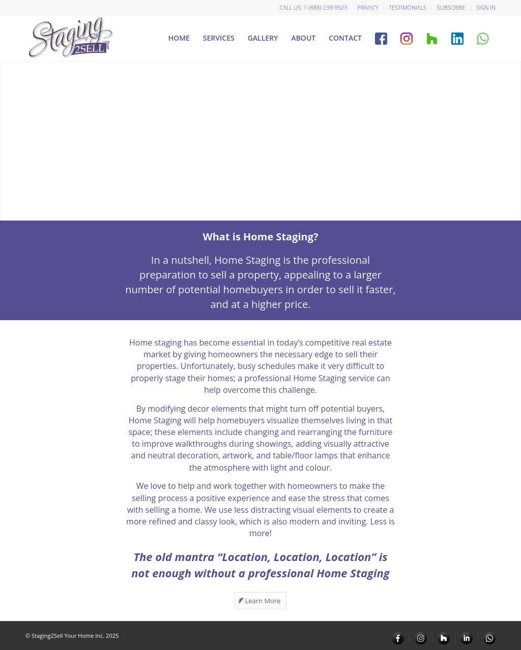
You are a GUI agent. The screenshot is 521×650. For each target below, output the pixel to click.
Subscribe (451, 7)
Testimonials (407, 7)
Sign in (486, 7)
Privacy (367, 7)
